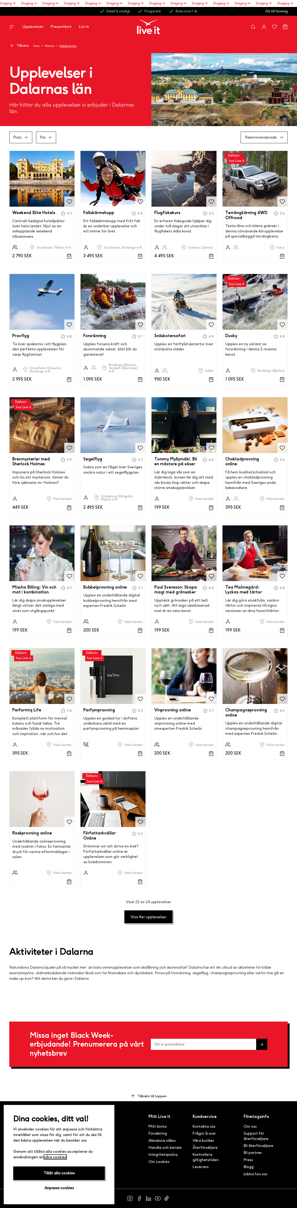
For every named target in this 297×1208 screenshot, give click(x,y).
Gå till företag (276, 11)
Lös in (84, 26)
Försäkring (157, 1133)
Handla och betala (164, 1147)
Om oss (250, 1126)
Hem (36, 46)
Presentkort (61, 26)
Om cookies (158, 1161)
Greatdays (92, 1156)
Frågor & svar (204, 1133)
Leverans (201, 1167)
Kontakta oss (204, 1126)
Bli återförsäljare (258, 1145)
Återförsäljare (205, 1147)
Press (248, 1160)
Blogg (249, 1167)
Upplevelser (32, 26)
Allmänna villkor (162, 1140)
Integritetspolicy (163, 1154)
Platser (50, 46)
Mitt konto (157, 1126)
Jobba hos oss (255, 1174)
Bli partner (253, 1152)
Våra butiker (203, 1140)
